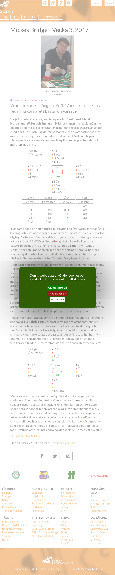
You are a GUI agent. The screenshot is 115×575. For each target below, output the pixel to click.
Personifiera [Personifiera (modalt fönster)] (57, 299)
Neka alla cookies (57, 293)
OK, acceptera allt (57, 287)
